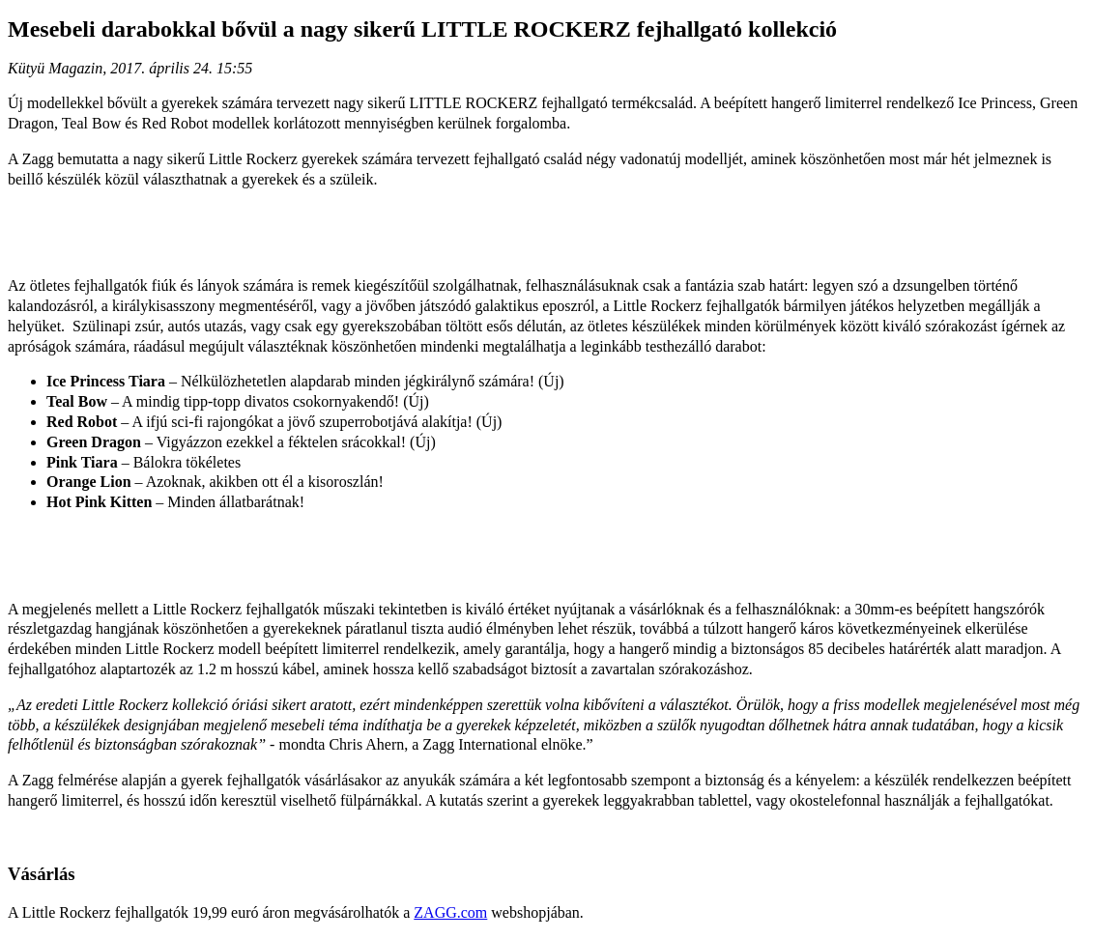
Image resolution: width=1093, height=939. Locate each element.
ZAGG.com (450, 912)
